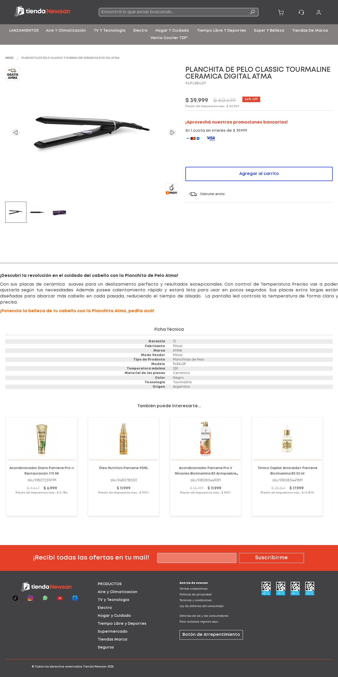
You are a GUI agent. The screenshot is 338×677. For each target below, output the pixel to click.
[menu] (169, 34)
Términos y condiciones (196, 600)
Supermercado (113, 631)
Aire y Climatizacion (117, 592)
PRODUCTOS (110, 584)
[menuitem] (24, 30)
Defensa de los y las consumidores (204, 616)
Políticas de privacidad (196, 595)
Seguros (106, 647)
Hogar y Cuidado (114, 615)
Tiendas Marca (112, 639)
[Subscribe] (271, 558)
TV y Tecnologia (113, 600)
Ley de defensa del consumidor (202, 606)
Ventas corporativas (194, 589)
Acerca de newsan (194, 583)
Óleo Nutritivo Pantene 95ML (123, 468)
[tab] (128, 584)
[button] (15, 132)
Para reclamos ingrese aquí (199, 622)
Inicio (9, 58)
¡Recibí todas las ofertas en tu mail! (91, 558)
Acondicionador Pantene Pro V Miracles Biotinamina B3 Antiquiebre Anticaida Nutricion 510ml (205, 474)
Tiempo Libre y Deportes (122, 623)
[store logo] (46, 12)
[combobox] (179, 12)
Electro (105, 607)
